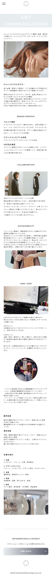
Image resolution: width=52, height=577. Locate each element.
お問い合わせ (26, 551)
